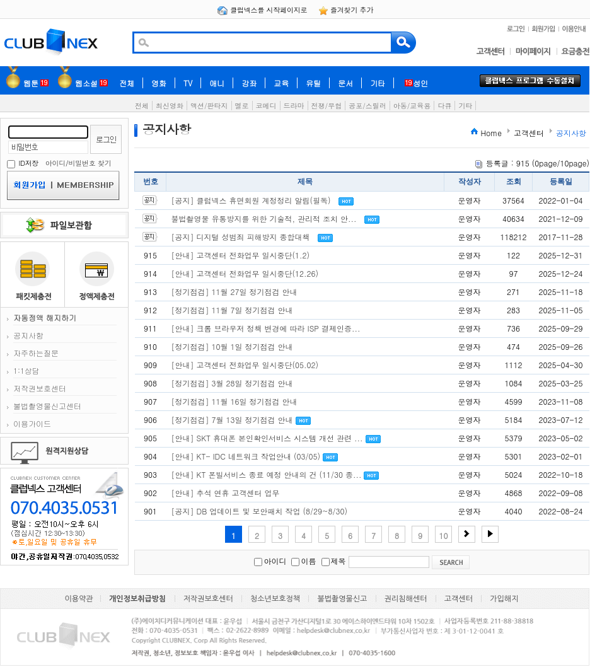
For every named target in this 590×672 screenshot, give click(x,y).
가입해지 (504, 599)
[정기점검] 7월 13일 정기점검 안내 (232, 419)
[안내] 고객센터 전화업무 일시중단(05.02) (245, 364)
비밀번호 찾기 (89, 163)
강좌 (249, 83)
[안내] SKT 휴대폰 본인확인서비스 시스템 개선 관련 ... (267, 437)
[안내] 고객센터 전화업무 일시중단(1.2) (240, 255)
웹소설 (91, 83)
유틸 (313, 83)
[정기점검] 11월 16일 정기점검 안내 (234, 401)
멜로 (242, 105)
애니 (216, 83)
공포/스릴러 (367, 105)
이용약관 (79, 599)
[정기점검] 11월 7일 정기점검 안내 (232, 309)
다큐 (444, 105)
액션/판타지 (209, 105)
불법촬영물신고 (342, 599)
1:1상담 (26, 370)
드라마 (294, 105)
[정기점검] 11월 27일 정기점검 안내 (234, 291)
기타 (377, 83)
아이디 (55, 163)
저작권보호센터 (39, 388)
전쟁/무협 (326, 105)
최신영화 (169, 105)
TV (187, 83)
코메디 (266, 105)
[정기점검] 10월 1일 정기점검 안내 (232, 346)
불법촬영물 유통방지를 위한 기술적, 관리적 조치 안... (264, 218)
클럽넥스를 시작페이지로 (263, 9)
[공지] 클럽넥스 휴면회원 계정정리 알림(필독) (251, 200)
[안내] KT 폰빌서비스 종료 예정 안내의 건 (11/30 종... (266, 474)
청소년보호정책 (275, 599)
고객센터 (458, 599)
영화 (158, 83)
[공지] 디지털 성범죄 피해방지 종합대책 (240, 236)
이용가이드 (32, 423)
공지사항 (28, 335)
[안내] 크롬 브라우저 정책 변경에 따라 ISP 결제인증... (266, 328)
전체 (126, 83)
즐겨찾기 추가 (346, 9)
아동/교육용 (412, 105)
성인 (416, 83)
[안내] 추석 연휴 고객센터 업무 (225, 492)
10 (443, 535)
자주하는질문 (36, 352)
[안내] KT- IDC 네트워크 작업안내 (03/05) (245, 456)
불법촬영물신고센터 (47, 405)
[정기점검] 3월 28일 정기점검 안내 (232, 383)
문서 (345, 83)
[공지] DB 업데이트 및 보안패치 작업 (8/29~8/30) (259, 511)
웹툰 (36, 83)
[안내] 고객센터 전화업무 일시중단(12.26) (245, 273)
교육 (281, 83)
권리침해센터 (406, 599)
